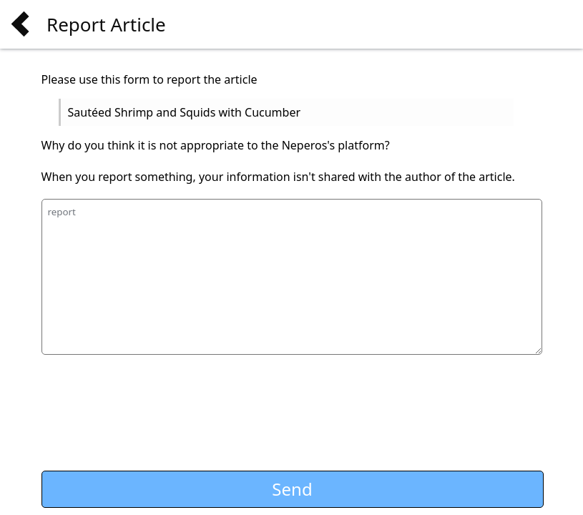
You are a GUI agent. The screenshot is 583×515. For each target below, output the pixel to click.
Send (292, 489)
